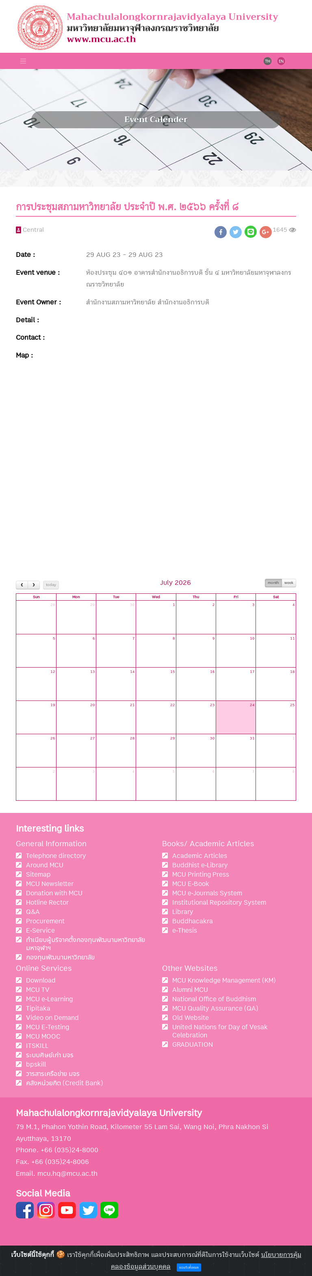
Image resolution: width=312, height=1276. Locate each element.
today (51, 585)
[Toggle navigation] (23, 61)
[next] (34, 585)
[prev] (22, 585)
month (273, 583)
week (288, 583)
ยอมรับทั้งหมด (189, 1268)
